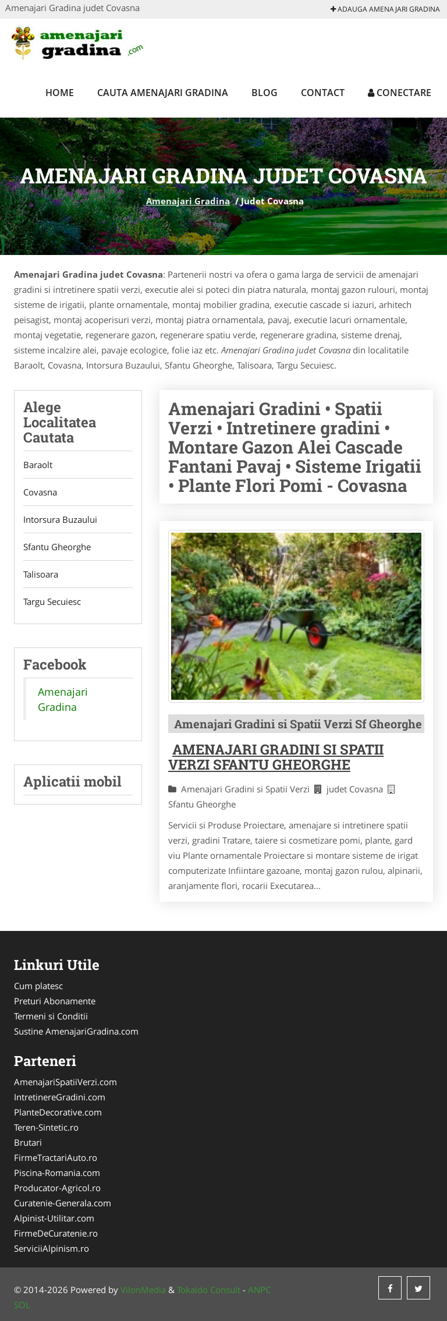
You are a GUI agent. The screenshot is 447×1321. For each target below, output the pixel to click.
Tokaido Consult (208, 1289)
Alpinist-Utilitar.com (54, 1218)
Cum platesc (38, 985)
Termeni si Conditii (51, 1016)
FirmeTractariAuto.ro (55, 1157)
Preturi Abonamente (54, 1001)
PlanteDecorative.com (58, 1112)
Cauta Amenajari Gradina (162, 92)
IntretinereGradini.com (59, 1097)
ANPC (259, 1289)
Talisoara (40, 574)
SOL (22, 1305)
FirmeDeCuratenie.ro (56, 1233)
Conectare (399, 92)
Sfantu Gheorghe (57, 547)
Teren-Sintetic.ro (46, 1127)
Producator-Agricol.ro (57, 1187)
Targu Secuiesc (52, 601)
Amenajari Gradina (188, 201)
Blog (264, 92)
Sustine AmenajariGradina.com (76, 1031)
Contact (323, 92)
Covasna (40, 492)
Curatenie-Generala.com (62, 1203)
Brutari (28, 1142)
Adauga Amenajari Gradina (385, 9)
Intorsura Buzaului (60, 519)
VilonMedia (143, 1289)
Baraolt (37, 464)
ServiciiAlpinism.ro (51, 1248)
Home (59, 92)
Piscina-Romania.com (57, 1172)
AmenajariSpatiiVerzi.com (65, 1082)
